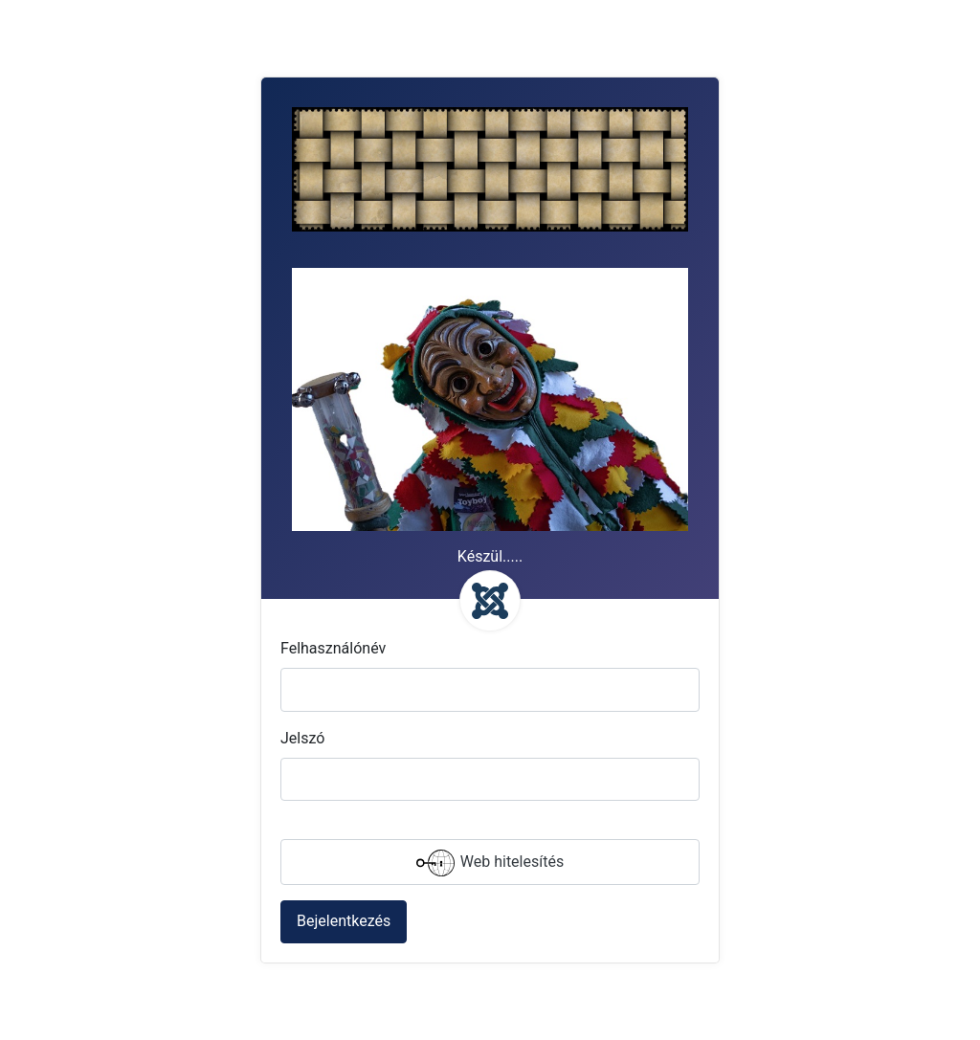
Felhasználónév (333, 648)
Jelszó (302, 738)
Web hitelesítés (490, 863)
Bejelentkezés (343, 921)
